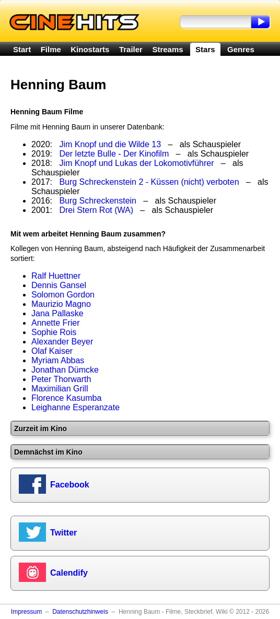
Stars (205, 49)
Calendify (69, 572)
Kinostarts (90, 49)
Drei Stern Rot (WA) (96, 210)
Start (22, 49)
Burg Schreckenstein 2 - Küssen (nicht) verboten (149, 181)
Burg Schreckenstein (97, 200)
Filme (51, 49)
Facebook (69, 484)
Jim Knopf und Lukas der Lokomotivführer (136, 163)
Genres (240, 49)
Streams (167, 49)
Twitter (63, 532)
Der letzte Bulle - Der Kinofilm (114, 153)
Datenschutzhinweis (80, 611)
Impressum (26, 611)
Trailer (131, 49)
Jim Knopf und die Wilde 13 (110, 144)
